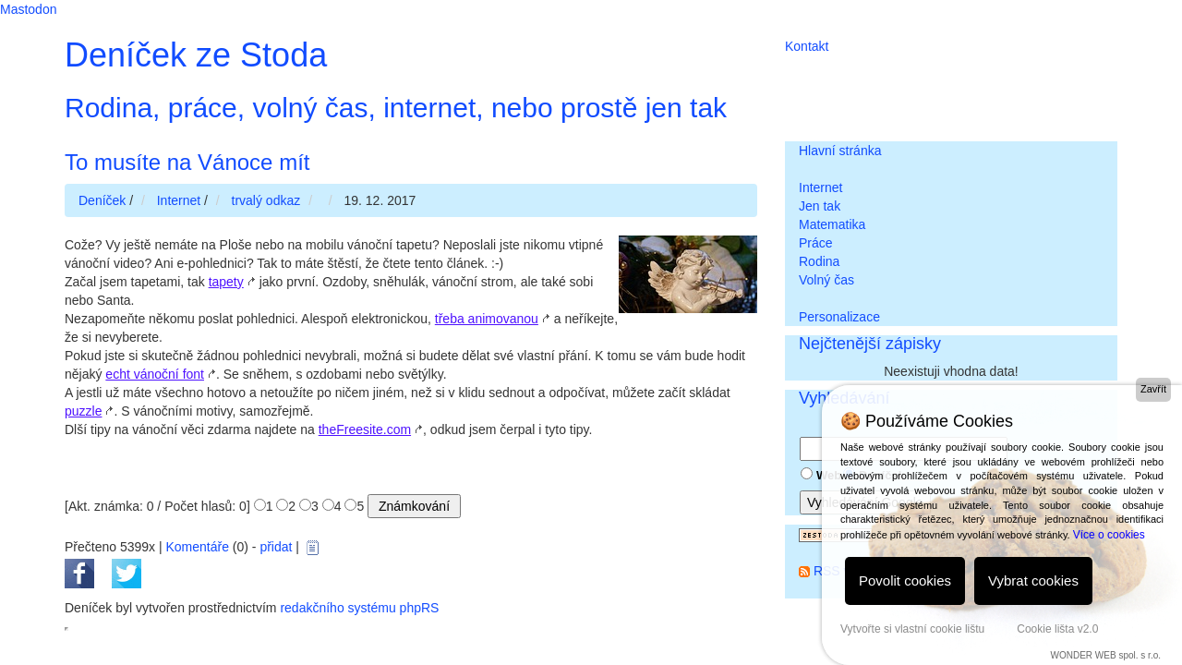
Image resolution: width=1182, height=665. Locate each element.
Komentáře (196, 546)
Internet (820, 187)
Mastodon (28, 9)
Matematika (832, 224)
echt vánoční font (154, 374)
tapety (226, 281)
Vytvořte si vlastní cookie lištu (912, 629)
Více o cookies (1109, 534)
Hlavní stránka (840, 150)
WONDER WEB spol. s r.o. (1106, 655)
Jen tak (819, 206)
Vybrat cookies (1033, 580)
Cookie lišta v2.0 (1057, 629)
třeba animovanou (486, 318)
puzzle (83, 411)
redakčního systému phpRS (359, 607)
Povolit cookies (905, 580)
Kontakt (806, 46)
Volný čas (826, 279)
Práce (816, 243)
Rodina (819, 261)
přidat (275, 546)
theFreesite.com (365, 429)
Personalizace (839, 316)
